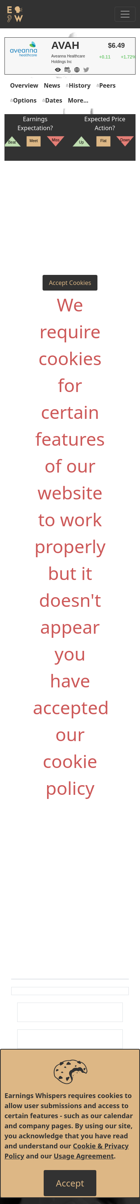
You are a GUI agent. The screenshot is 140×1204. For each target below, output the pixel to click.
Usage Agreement (84, 1155)
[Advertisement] (70, 201)
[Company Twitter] (84, 69)
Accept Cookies (70, 283)
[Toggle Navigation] (125, 14)
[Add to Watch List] (56, 69)
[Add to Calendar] (66, 69)
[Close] (70, 1183)
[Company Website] (75, 69)
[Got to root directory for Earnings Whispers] (13, 14)
